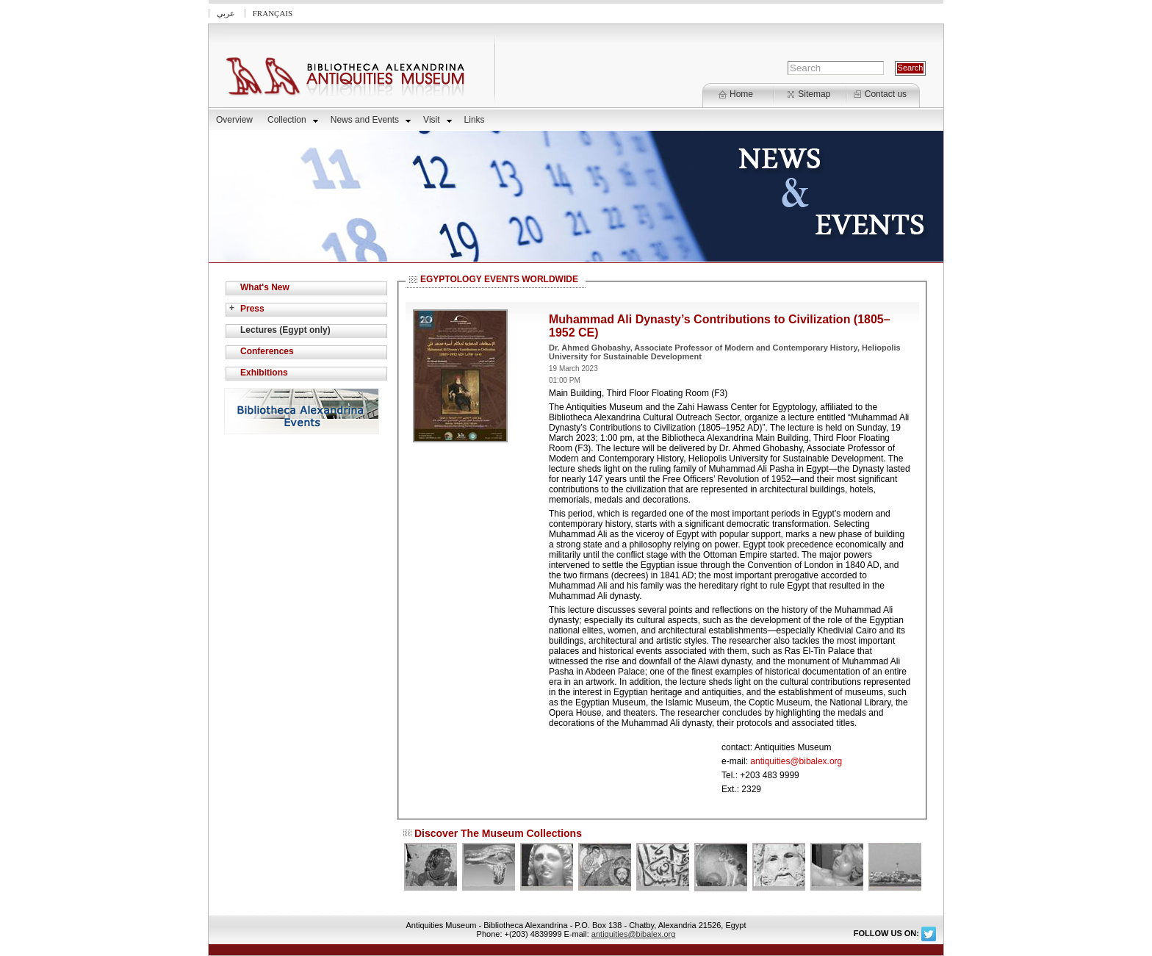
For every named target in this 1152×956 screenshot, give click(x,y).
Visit (437, 120)
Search (911, 67)
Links (474, 120)
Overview (234, 120)
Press (252, 308)
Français (272, 13)
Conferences (267, 351)
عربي (226, 13)
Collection (292, 120)
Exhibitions (264, 372)
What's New (264, 287)
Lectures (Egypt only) (285, 330)
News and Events (371, 120)
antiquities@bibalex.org (796, 761)
